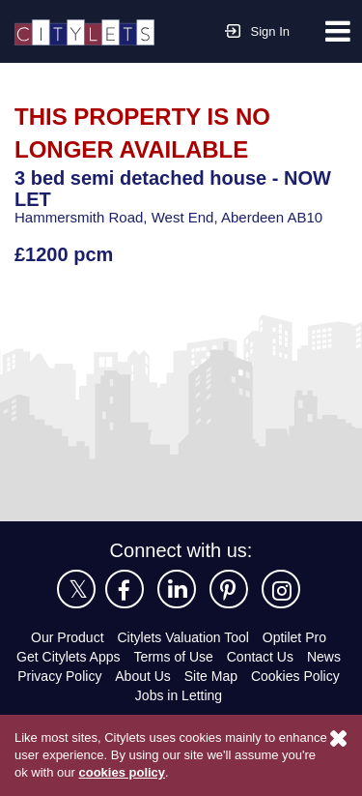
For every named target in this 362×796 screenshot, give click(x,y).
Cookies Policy (295, 676)
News (324, 656)
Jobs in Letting (178, 695)
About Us (143, 676)
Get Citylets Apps (68, 656)
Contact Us (260, 656)
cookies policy (120, 772)
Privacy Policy (59, 676)
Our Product (67, 637)
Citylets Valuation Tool (182, 637)
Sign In (257, 29)
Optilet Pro (294, 637)
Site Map (210, 676)
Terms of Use (172, 656)
